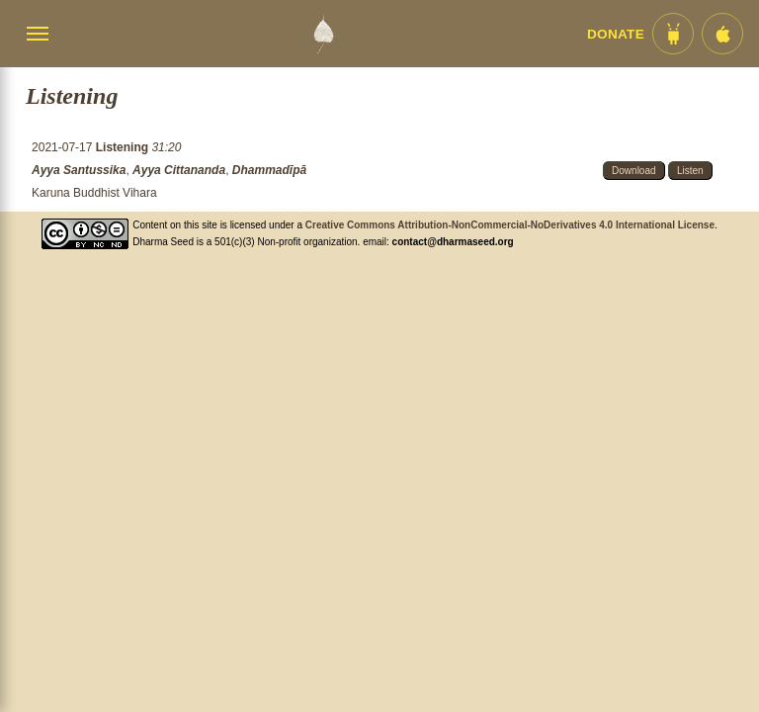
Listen (690, 170)
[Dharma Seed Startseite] (323, 33)
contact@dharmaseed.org (453, 241)
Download (633, 170)
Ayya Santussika (79, 170)
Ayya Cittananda (178, 170)
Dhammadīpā (269, 170)
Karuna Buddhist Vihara (94, 193)
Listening (124, 147)
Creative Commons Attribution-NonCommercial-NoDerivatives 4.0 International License (510, 225)
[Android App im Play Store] (673, 33)
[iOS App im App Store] (722, 33)
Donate (615, 34)
